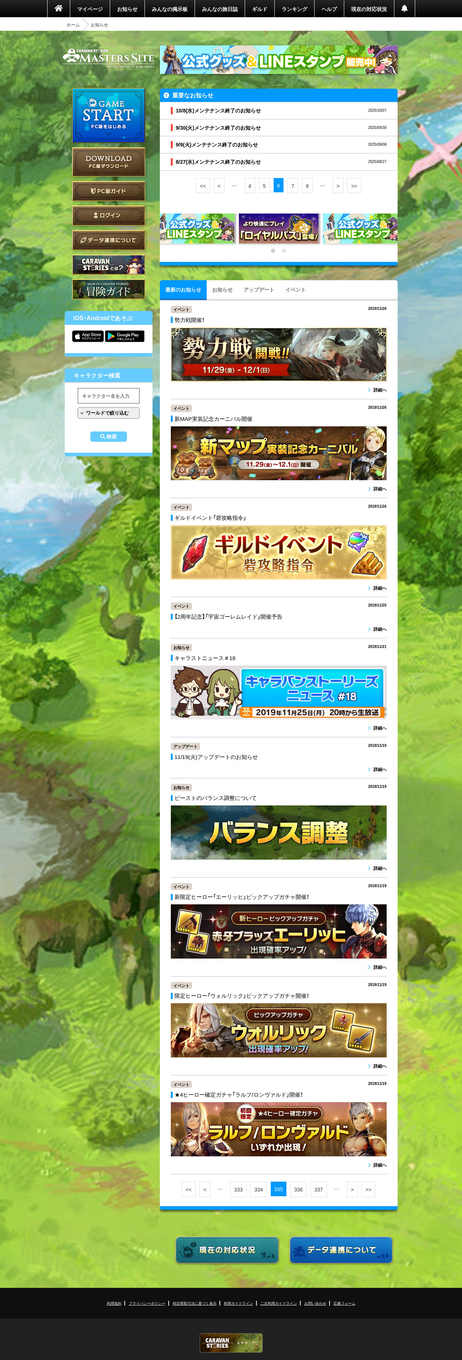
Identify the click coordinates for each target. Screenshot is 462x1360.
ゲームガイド (108, 289)
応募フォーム (345, 1303)
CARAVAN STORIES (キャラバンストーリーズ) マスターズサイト (108, 58)
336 (298, 1189)
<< (203, 185)
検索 (111, 436)
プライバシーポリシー (147, 1303)
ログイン (108, 215)
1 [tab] (273, 251)
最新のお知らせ (183, 289)
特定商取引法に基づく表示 (195, 1303)
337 (319, 1189)
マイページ (90, 8)
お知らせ (127, 8)
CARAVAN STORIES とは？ (108, 265)
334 (258, 1189)
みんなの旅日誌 (220, 8)
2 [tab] (284, 251)
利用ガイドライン (238, 1303)
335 (278, 1189)
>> (354, 185)
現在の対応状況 (369, 8)
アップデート (259, 289)
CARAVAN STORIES (231, 1343)
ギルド (259, 8)
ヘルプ (329, 8)
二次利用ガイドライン (278, 1303)
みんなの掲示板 (170, 8)
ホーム (73, 24)
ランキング (294, 8)
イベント (295, 289)
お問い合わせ (315, 1303)
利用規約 (114, 1303)
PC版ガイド (108, 191)
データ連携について (108, 240)
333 (238, 1189)
